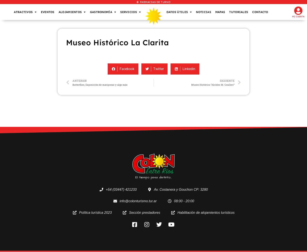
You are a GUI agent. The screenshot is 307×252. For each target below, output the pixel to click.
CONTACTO (260, 12)
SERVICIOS (130, 12)
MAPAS (220, 12)
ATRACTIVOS (25, 12)
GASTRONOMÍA (103, 12)
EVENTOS (47, 12)
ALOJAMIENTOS (72, 12)
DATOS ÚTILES (179, 12)
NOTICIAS (203, 12)
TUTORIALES (238, 12)
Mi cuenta (298, 16)
